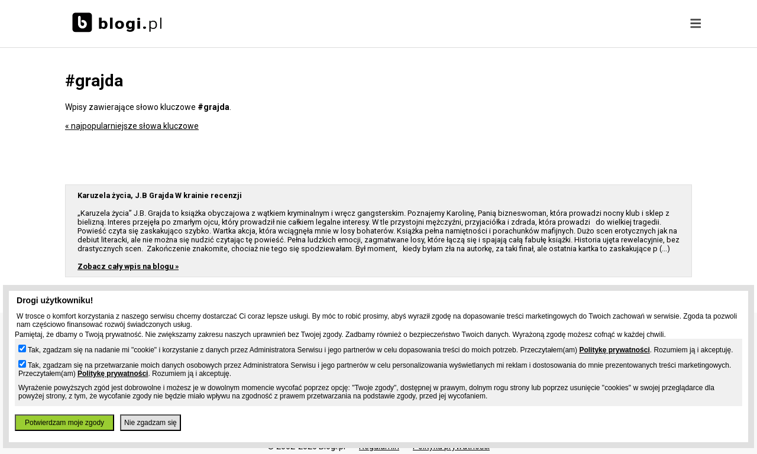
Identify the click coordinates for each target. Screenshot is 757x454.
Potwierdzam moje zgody (64, 423)
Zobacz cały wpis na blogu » (128, 266)
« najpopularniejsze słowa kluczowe (132, 126)
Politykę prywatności (614, 350)
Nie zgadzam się (150, 423)
